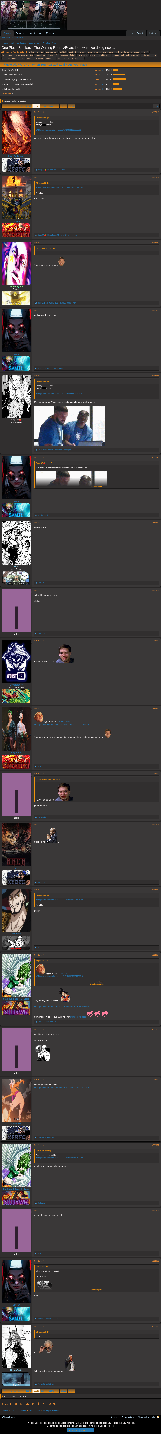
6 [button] (98, 84)
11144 (43, 106)
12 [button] (97, 79)
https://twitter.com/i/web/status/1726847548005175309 (60, 187)
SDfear (17, 354)
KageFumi (17, 752)
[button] (26, 33)
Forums (7, 33)
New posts (5, 38)
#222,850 (154, 709)
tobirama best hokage (35, 58)
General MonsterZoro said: (48, 779)
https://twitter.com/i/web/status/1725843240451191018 (62, 724)
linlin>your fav (53, 55)
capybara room (52, 52)
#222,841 (154, 112)
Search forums (18, 38)
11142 (28, 106)
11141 (20, 106)
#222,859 (154, 1261)
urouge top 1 (50, 58)
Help (153, 1417)
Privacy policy (143, 1417)
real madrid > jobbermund (100, 55)
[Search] (153, 33)
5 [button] (98, 70)
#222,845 (154, 376)
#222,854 (154, 955)
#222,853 (154, 890)
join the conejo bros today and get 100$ (17, 55)
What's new (35, 33)
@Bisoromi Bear (79, 1017)
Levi (17, 868)
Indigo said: (42, 1267)
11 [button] (97, 74)
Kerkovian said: (43, 1151)
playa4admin (83, 55)
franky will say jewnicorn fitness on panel (103, 52)
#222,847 (154, 523)
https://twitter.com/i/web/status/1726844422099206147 (60, 130)
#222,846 (154, 457)
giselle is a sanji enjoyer (130, 52)
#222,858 (154, 1210)
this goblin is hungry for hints (13, 58)
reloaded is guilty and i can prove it (126, 55)
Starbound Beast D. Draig (17, 999)
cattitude (63, 52)
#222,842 (154, 177)
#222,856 (154, 1080)
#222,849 (154, 641)
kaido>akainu (40, 55)
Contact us (115, 1417)
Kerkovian (17, 1123)
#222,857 (154, 1145)
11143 (36, 106)
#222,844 (154, 310)
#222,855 (154, 1029)
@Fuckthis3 (65, 721)
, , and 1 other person (58, 235)
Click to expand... (97, 486)
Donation (20, 33)
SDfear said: (42, 118)
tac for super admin (149, 55)
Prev (5, 106)
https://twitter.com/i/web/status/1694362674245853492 (62, 1006)
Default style (8, 1417)
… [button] (15, 106)
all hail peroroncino (36, 52)
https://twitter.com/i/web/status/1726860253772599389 (62, 1087)
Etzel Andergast (17, 156)
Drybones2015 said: (45, 248)
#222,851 (154, 774)
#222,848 (154, 590)
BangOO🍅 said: (44, 463)
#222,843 (154, 243)
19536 (63, 106)
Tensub (17, 221)
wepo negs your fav (65, 58)
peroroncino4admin (68, 55)
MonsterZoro (17, 684)
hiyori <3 (145, 52)
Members (50, 33)
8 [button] (98, 89)
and (48, 1022)
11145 (51, 106)
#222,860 (154, 1326)
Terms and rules (128, 1417)
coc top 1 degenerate (77, 52)
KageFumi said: (43, 961)
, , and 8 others (58, 303)
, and (52, 170)
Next (71, 106)
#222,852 (154, 824)
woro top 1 (79, 58)
